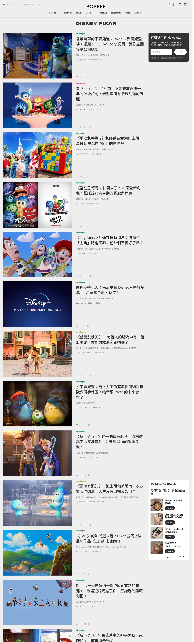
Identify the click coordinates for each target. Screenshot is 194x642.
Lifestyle (80, 34)
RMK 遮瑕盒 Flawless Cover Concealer (172, 546)
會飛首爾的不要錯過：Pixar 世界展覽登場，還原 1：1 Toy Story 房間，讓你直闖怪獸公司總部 (110, 44)
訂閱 (180, 52)
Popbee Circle (29, 4)
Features (81, 332)
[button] (167, 557)
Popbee (6, 4)
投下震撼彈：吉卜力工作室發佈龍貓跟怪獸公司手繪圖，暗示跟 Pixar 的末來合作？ (109, 392)
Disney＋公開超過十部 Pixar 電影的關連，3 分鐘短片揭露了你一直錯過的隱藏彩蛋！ (109, 591)
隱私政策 (180, 58)
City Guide (16, 4)
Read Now (169, 508)
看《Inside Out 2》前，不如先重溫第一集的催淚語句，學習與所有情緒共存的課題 (109, 94)
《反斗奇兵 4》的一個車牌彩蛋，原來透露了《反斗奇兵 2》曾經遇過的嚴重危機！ (109, 441)
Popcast (41, 4)
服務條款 (173, 58)
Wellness (81, 83)
